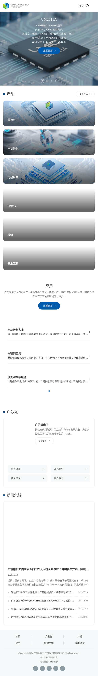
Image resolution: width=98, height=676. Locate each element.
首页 (18, 636)
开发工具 (13, 263)
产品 (80, 636)
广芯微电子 (42, 424)
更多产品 (84, 94)
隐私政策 (80, 643)
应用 (18, 643)
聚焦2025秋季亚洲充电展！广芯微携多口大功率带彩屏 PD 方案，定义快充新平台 (44, 592)
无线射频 (13, 177)
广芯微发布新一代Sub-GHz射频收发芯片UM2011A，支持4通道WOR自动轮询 (44, 600)
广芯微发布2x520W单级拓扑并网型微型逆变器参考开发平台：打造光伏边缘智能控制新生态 (44, 617)
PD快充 (12, 206)
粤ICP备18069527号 (49, 657)
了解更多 (43, 441)
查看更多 (48, 50)
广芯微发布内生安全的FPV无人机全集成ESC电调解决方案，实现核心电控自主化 (49, 569)
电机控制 (13, 148)
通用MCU (13, 119)
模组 (10, 234)
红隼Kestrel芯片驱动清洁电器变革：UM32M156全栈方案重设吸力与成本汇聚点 (44, 609)
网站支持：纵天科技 (49, 661)
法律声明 (49, 643)
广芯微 (12, 412)
